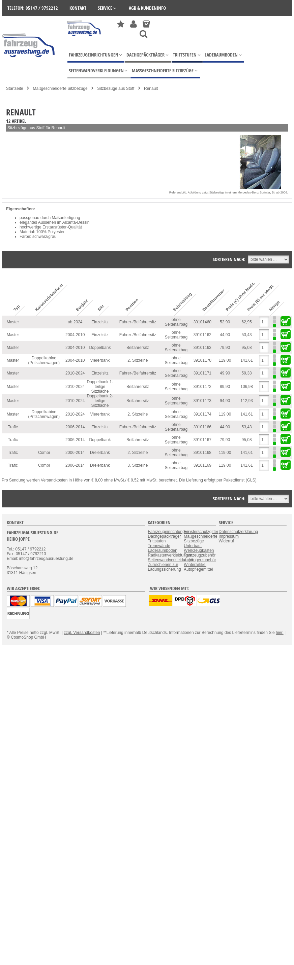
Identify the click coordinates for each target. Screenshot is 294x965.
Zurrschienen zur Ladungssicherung (164, 567)
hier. (280, 632)
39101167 (202, 439)
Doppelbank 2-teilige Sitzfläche (100, 401)
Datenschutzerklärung (238, 531)
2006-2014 (75, 427)
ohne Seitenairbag (176, 322)
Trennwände (159, 545)
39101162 (202, 334)
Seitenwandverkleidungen (171, 560)
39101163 (202, 347)
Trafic (13, 427)
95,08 (247, 347)
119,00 (225, 360)
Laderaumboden (162, 550)
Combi (44, 452)
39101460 (202, 322)
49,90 (225, 373)
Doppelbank (100, 347)
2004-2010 (75, 334)
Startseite (14, 88)
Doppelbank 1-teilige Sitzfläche (100, 387)
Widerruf (226, 541)
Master (13, 322)
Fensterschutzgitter (201, 531)
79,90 (225, 347)
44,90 (225, 334)
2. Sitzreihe (137, 360)
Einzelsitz (100, 322)
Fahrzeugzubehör (199, 555)
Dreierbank (100, 452)
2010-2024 (75, 373)
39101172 (202, 386)
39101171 (202, 373)
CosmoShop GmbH (28, 637)
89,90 (225, 386)
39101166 (202, 427)
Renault (151, 88)
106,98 (246, 386)
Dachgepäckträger (164, 536)
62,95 (247, 322)
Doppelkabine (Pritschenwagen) (44, 360)
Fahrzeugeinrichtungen (168, 531)
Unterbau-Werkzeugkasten (199, 548)
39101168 (202, 452)
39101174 (202, 414)
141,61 (246, 360)
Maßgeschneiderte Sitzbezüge (60, 88)
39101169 (202, 465)
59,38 (247, 373)
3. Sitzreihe (137, 465)
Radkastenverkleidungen (170, 555)
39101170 (202, 360)
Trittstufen (157, 541)
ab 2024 (75, 322)
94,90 (225, 400)
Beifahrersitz (137, 347)
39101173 (202, 400)
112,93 (246, 400)
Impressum (229, 536)
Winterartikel (195, 564)
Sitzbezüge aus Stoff (115, 88)
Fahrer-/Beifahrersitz (137, 322)
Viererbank (100, 360)
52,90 (225, 322)
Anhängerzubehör (200, 560)
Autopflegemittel (198, 569)
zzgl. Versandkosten (82, 632)
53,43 (247, 334)
